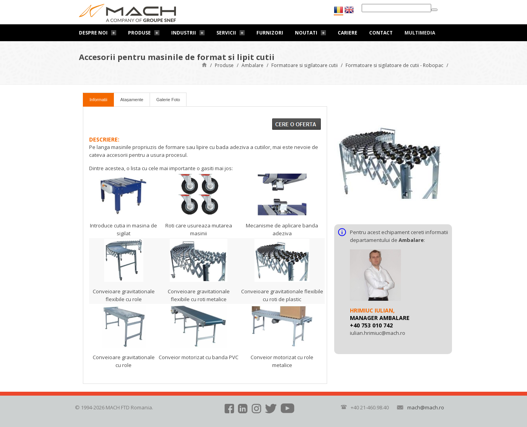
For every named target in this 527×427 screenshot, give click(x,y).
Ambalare (253, 65)
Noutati (306, 32)
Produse (139, 32)
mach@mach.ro (425, 407)
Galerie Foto (168, 99)
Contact (381, 32)
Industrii (183, 32)
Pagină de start (204, 64)
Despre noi (93, 32)
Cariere (347, 32)
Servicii (226, 32)
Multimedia (419, 32)
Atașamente (131, 99)
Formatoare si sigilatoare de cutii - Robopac (394, 65)
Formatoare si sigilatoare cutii (304, 65)
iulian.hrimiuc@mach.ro (377, 332)
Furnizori (269, 32)
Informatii (98, 99)
